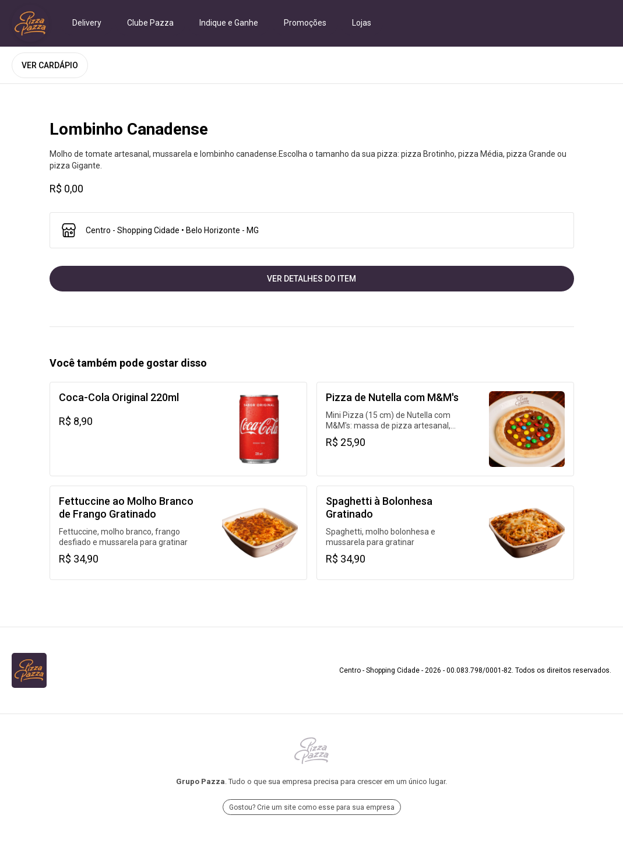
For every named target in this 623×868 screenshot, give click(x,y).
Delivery (86, 22)
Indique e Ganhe (228, 22)
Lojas (361, 22)
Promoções (305, 22)
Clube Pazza (150, 22)
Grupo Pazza (200, 781)
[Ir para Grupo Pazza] (311, 750)
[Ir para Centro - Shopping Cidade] (30, 23)
